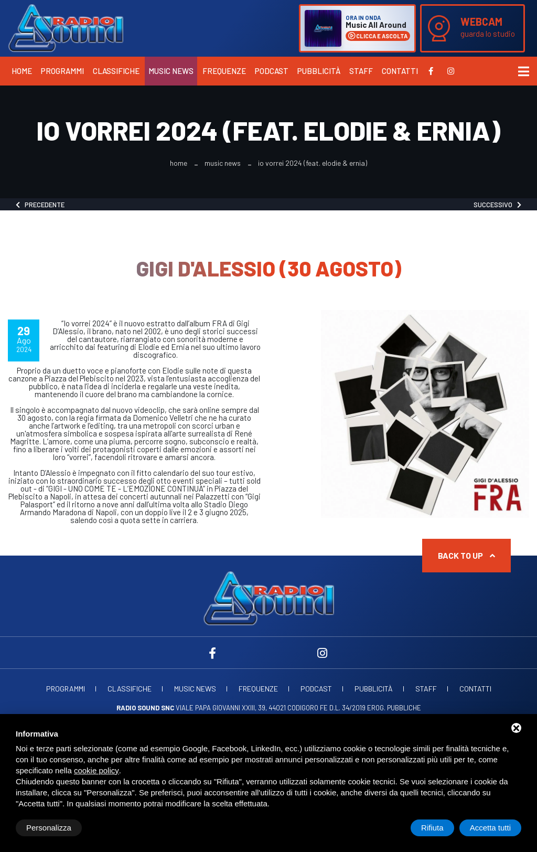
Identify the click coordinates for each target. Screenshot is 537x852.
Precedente (40, 204)
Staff (361, 71)
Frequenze (224, 71)
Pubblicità (318, 71)
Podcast (271, 71)
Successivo (497, 204)
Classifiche (116, 71)
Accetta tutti (490, 827)
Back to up (466, 555)
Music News (171, 71)
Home (22, 71)
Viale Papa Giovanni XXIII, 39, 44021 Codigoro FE (222, 708)
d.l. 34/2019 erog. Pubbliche (375, 708)
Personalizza (48, 827)
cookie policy (96, 770)
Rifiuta (432, 827)
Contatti (400, 71)
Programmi (62, 71)
